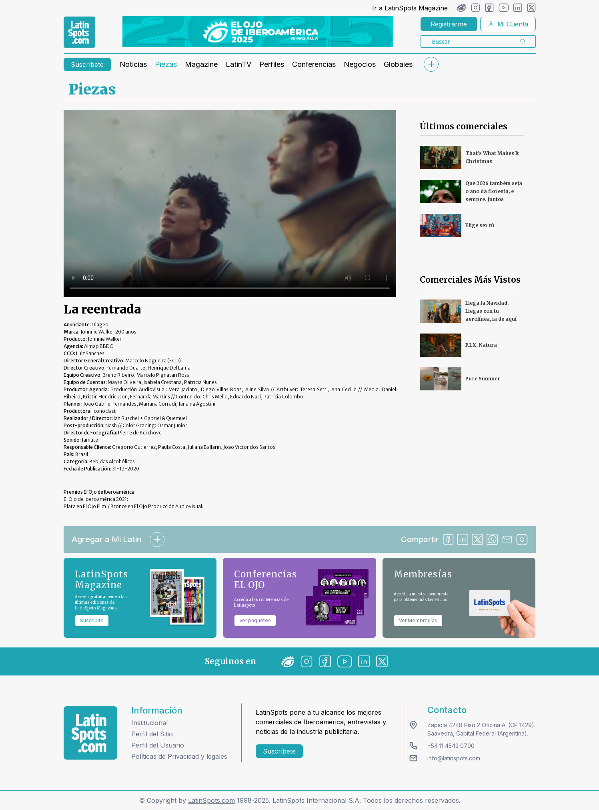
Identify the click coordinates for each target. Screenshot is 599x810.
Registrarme (449, 24)
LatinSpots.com (211, 800)
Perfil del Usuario (157, 745)
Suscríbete (87, 64)
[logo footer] (90, 733)
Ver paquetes (255, 620)
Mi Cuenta (508, 24)
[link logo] (79, 32)
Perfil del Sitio (152, 734)
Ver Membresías (418, 620)
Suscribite (92, 620)
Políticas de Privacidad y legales (179, 756)
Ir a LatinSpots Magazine (410, 8)
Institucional (149, 723)
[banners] (257, 31)
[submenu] (431, 64)
